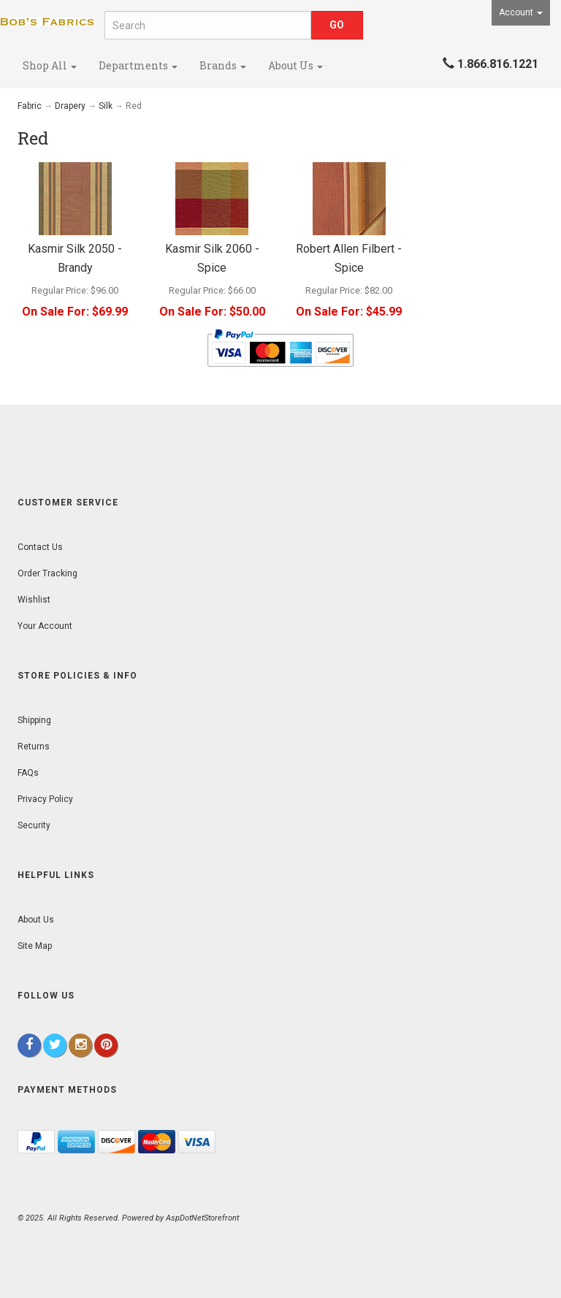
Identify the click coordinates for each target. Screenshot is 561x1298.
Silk (105, 106)
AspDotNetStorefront (202, 1218)
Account (521, 12)
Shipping (34, 720)
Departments (138, 65)
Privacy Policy (45, 799)
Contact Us (40, 547)
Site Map (35, 946)
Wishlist (34, 600)
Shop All (50, 65)
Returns (34, 746)
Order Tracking (47, 573)
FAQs (28, 773)
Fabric (30, 106)
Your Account (45, 626)
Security (34, 825)
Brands (222, 65)
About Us (295, 65)
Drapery (70, 106)
